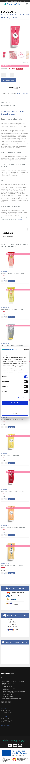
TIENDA (3, 708)
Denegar (15, 413)
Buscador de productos (18, 1)
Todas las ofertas (5, 718)
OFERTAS (4, 716)
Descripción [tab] (5, 102)
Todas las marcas (5, 710)
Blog (2, 728)
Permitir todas (15, 403)
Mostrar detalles (20, 397)
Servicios (3, 730)
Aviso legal (5, 740)
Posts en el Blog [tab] (8, 105)
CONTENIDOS (5, 726)
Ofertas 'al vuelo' (5, 722)
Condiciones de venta (10, 741)
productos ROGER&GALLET (19, 91)
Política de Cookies (20, 741)
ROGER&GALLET (20, 219)
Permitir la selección (15, 408)
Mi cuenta (7, 1)
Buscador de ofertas (6, 720)
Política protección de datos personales (18, 740)
